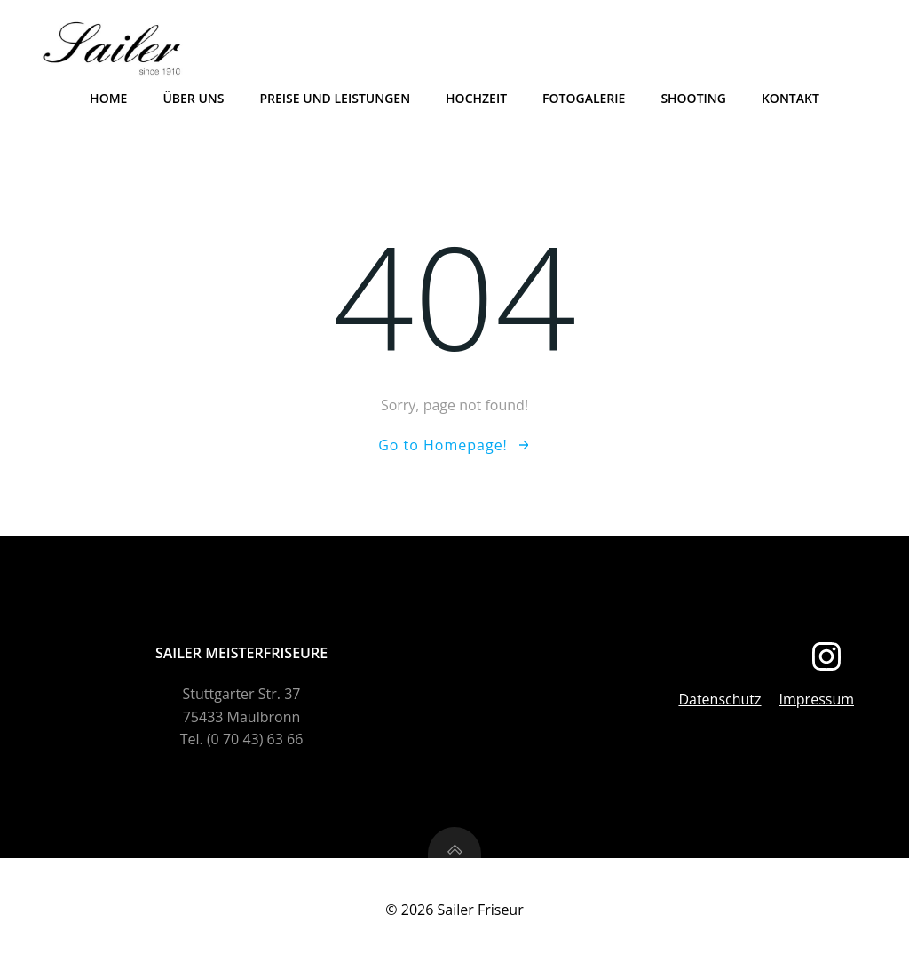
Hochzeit (476, 98)
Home (108, 98)
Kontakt (790, 98)
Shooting (693, 98)
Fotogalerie (583, 98)
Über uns (193, 98)
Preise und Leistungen (334, 98)
